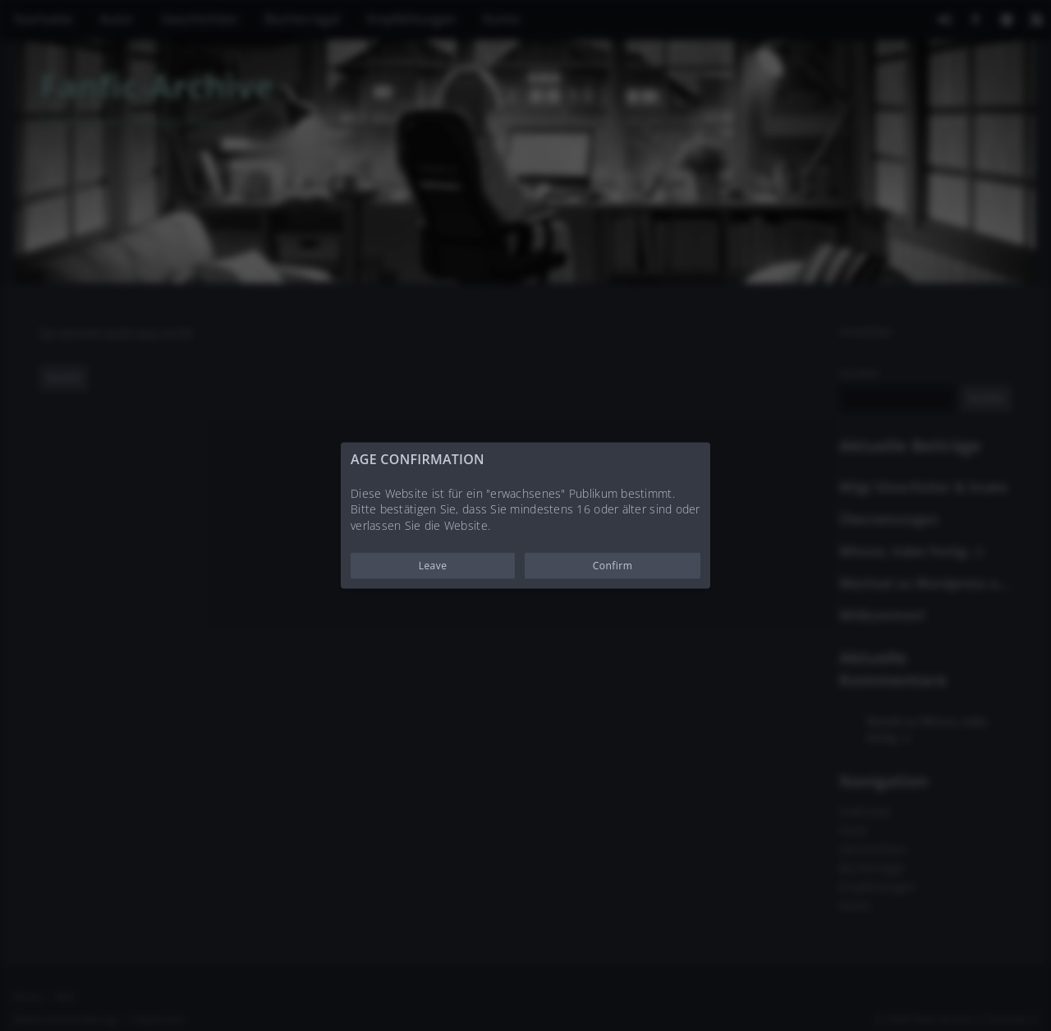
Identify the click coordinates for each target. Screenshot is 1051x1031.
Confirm (613, 566)
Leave (433, 566)
